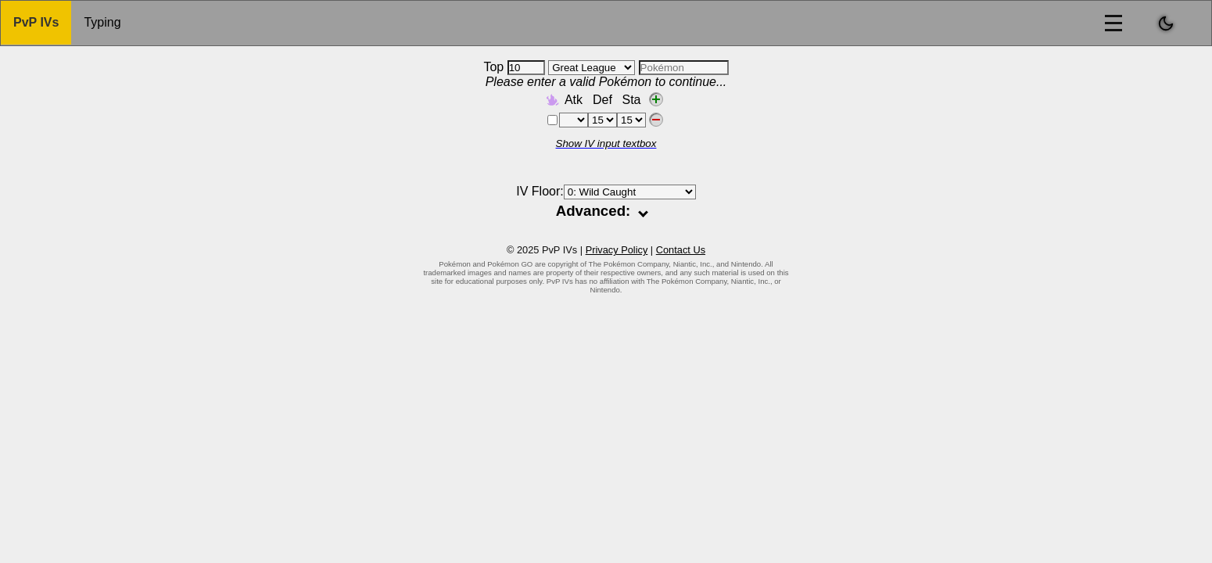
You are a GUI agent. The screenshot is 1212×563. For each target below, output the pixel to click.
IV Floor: (605, 191)
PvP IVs (36, 22)
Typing (102, 22)
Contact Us (680, 250)
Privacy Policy (617, 250)
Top (513, 67)
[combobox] (684, 67)
